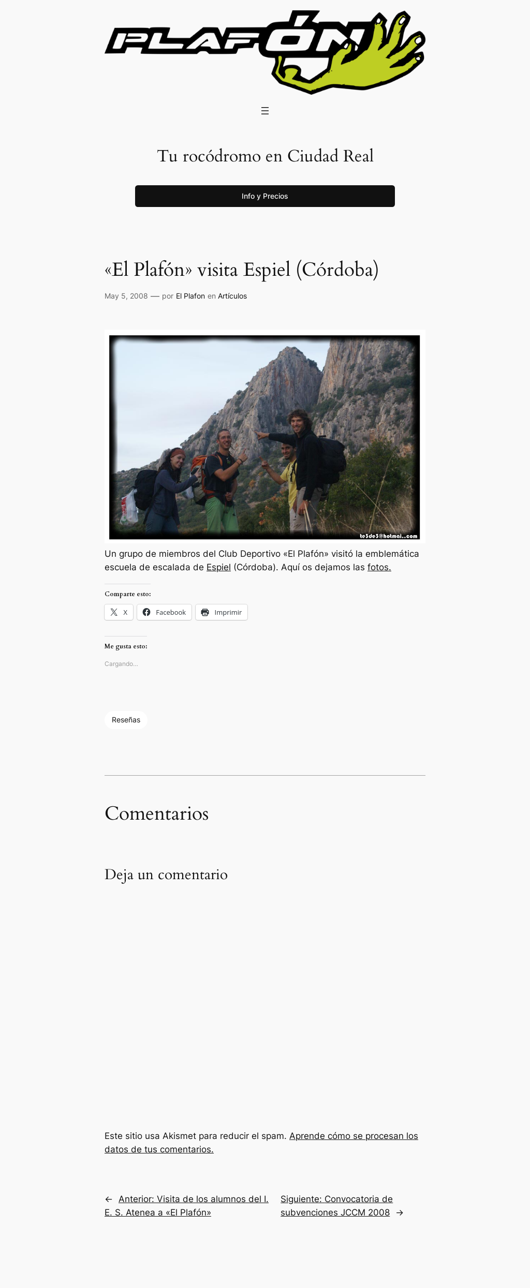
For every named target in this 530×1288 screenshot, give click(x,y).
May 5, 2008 (126, 295)
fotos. (379, 567)
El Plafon (190, 295)
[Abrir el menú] (265, 111)
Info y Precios (265, 195)
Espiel (219, 567)
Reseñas (126, 719)
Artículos (232, 295)
